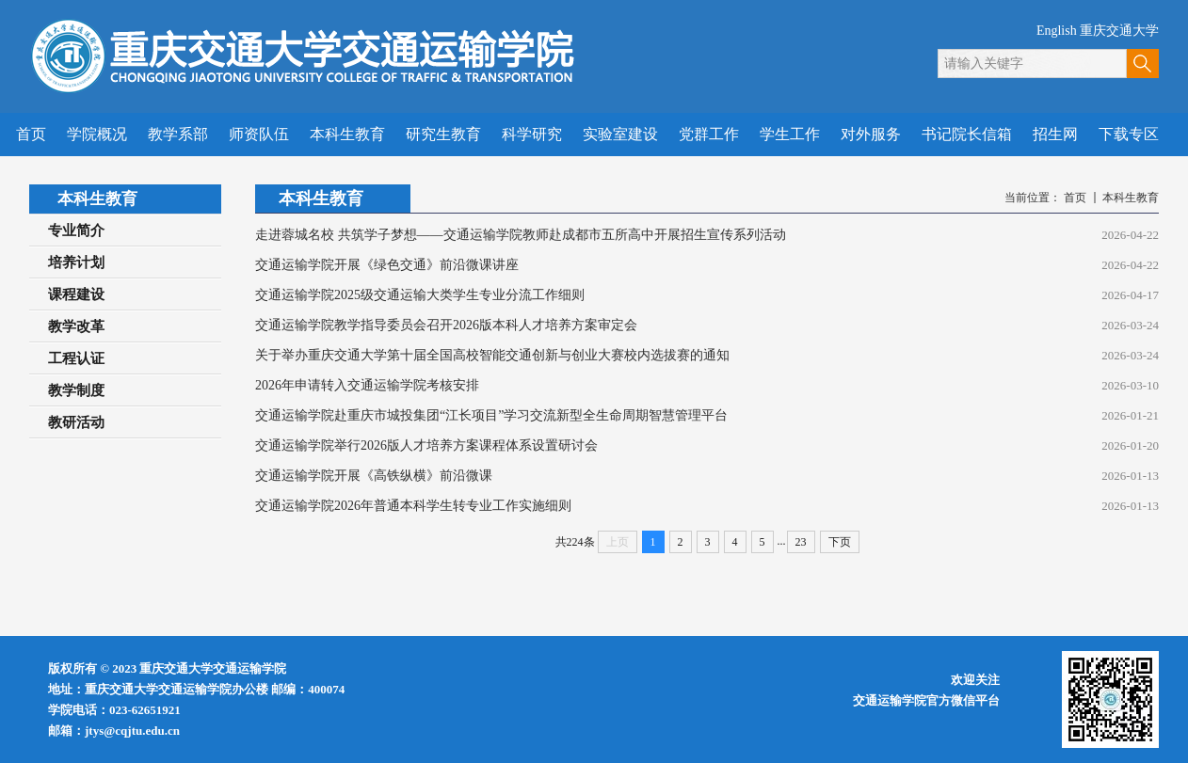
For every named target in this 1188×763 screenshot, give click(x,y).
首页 (1075, 197)
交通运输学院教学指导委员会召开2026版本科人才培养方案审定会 (446, 325)
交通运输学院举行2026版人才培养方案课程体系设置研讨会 (426, 445)
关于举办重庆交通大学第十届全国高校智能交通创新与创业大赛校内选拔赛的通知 (492, 355)
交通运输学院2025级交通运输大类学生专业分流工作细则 (420, 295)
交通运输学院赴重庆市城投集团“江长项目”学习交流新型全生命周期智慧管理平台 (491, 415)
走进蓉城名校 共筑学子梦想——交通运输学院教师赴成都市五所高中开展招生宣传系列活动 (520, 235)
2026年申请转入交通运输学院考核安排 (367, 385)
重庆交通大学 (1119, 31)
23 (801, 541)
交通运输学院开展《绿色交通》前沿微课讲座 (387, 265)
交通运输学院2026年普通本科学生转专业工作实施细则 (413, 506)
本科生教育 (1130, 197)
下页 (839, 541)
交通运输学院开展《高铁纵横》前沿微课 (373, 476)
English (1056, 31)
